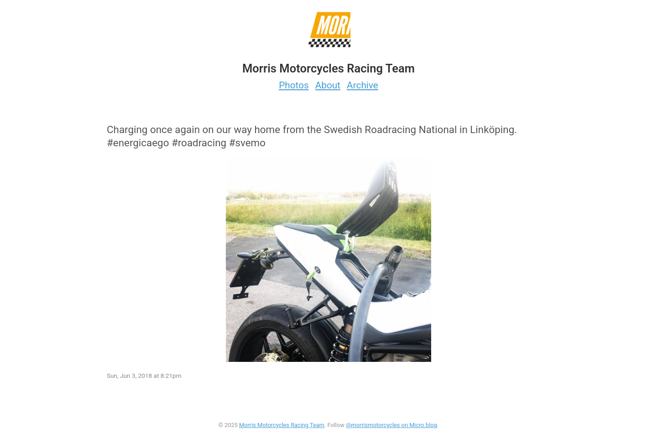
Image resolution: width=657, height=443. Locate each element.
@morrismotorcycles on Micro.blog (391, 425)
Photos (294, 85)
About (327, 85)
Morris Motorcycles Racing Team (281, 425)
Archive (362, 85)
